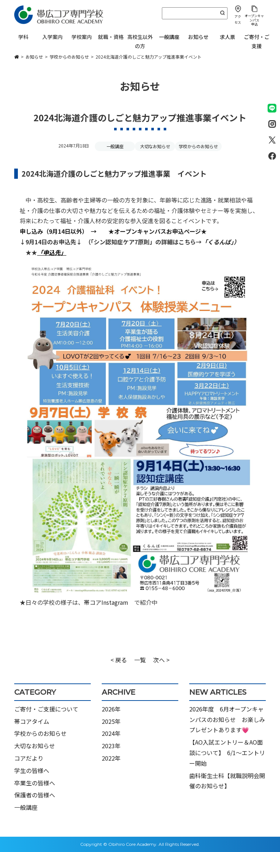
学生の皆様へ (31, 770)
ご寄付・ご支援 (256, 41)
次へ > (161, 659)
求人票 (227, 36)
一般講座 (169, 36)
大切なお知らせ (155, 146)
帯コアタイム (31, 721)
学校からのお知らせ (198, 146)
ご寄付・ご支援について (46, 709)
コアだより (28, 758)
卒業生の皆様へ (34, 782)
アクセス (237, 19)
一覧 (140, 659)
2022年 (111, 758)
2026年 (111, 709)
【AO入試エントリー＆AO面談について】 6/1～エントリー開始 (227, 753)
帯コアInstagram (106, 602)
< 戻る (118, 659)
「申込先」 (51, 252)
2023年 (111, 745)
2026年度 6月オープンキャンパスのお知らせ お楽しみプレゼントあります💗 (227, 719)
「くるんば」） (221, 241)
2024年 (111, 733)
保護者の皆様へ (34, 794)
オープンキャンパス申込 (254, 20)
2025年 (111, 721)
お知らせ (198, 36)
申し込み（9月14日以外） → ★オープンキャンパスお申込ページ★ (116, 231)
